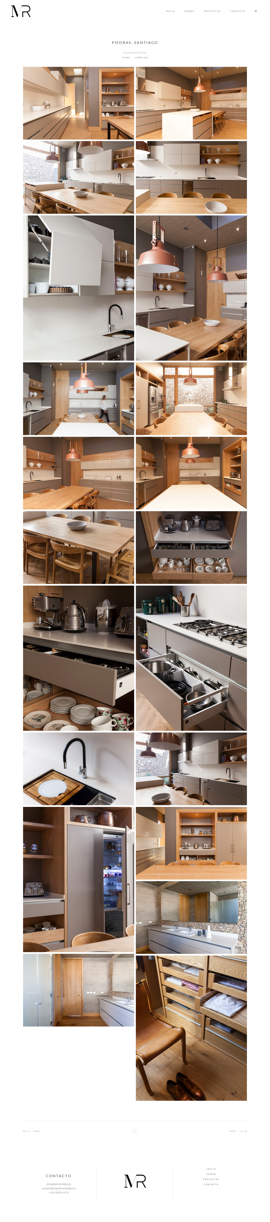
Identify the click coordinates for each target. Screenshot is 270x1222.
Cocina (126, 57)
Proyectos (211, 1179)
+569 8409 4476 (59, 1192)
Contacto (211, 1184)
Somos (211, 1174)
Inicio (211, 1169)
